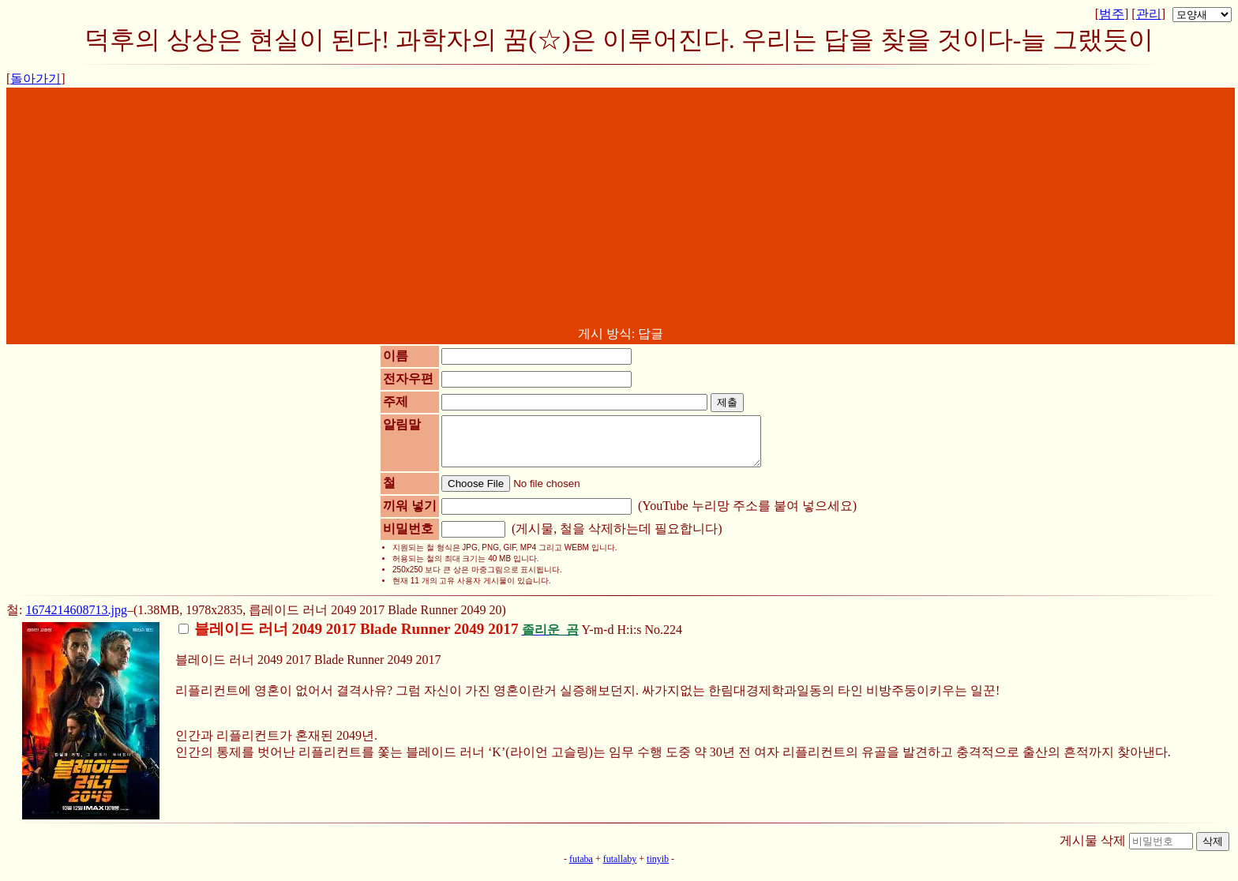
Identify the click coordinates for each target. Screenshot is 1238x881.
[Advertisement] (620, 207)
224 (672, 639)
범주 (1111, 14)
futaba (581, 868)
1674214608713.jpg (75, 619)
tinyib (658, 868)
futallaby (620, 868)
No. (654, 639)
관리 (1148, 14)
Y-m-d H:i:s (411, 639)
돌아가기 (35, 78)
